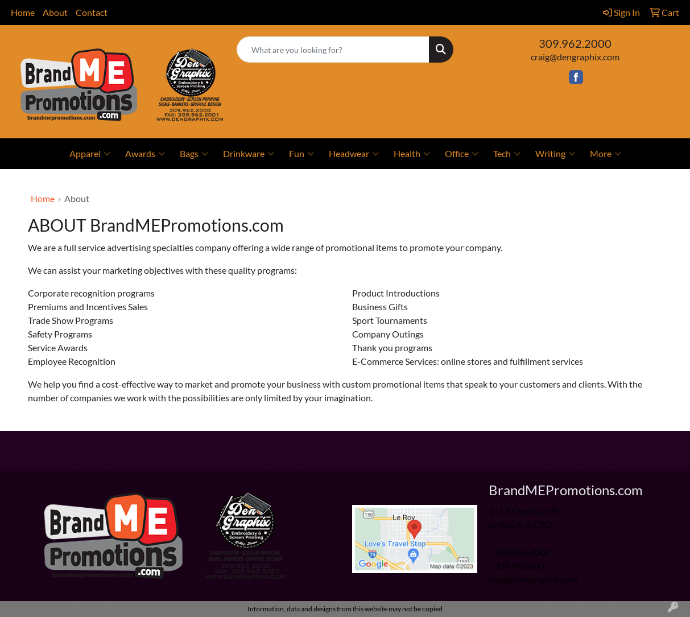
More (605, 154)
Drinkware (248, 154)
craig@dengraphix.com (575, 56)
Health (412, 154)
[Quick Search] (333, 49)
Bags (194, 154)
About (55, 12)
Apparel (89, 154)
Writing (555, 154)
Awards (145, 154)
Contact (92, 12)
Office (461, 154)
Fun (301, 154)
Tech (506, 154)
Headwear (354, 154)
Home (23, 12)
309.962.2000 (575, 43)
